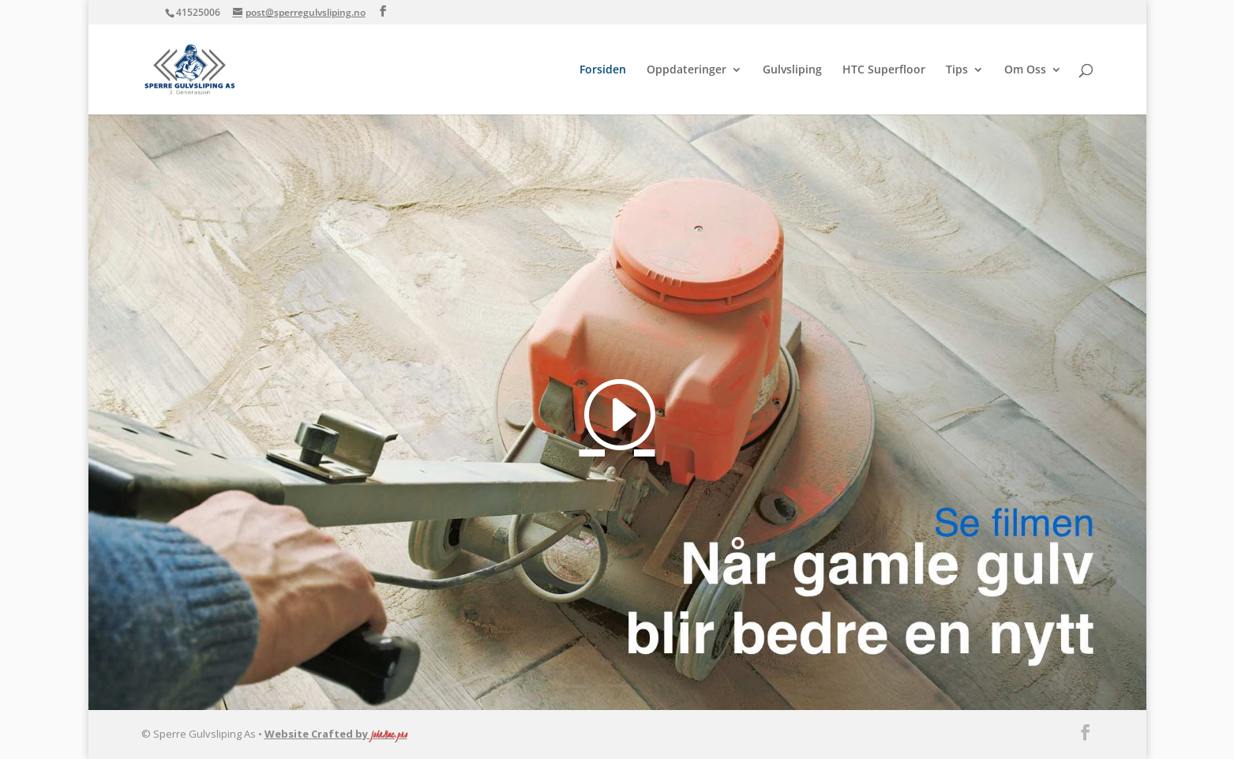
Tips (957, 70)
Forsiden (602, 70)
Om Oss (1025, 70)
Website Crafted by (335, 734)
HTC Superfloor (883, 70)
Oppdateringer (686, 70)
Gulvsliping (792, 70)
